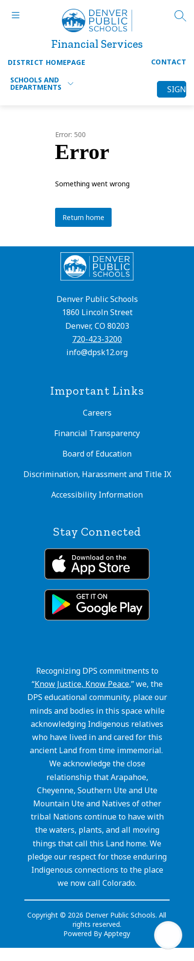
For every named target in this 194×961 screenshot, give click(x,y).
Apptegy (117, 933)
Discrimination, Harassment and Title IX (97, 474)
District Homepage (46, 62)
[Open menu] (15, 15)
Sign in (176, 89)
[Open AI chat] (168, 935)
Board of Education (97, 453)
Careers (97, 412)
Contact (168, 61)
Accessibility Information (97, 494)
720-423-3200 (97, 339)
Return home (83, 217)
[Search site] (180, 15)
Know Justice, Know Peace (82, 684)
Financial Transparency (97, 433)
